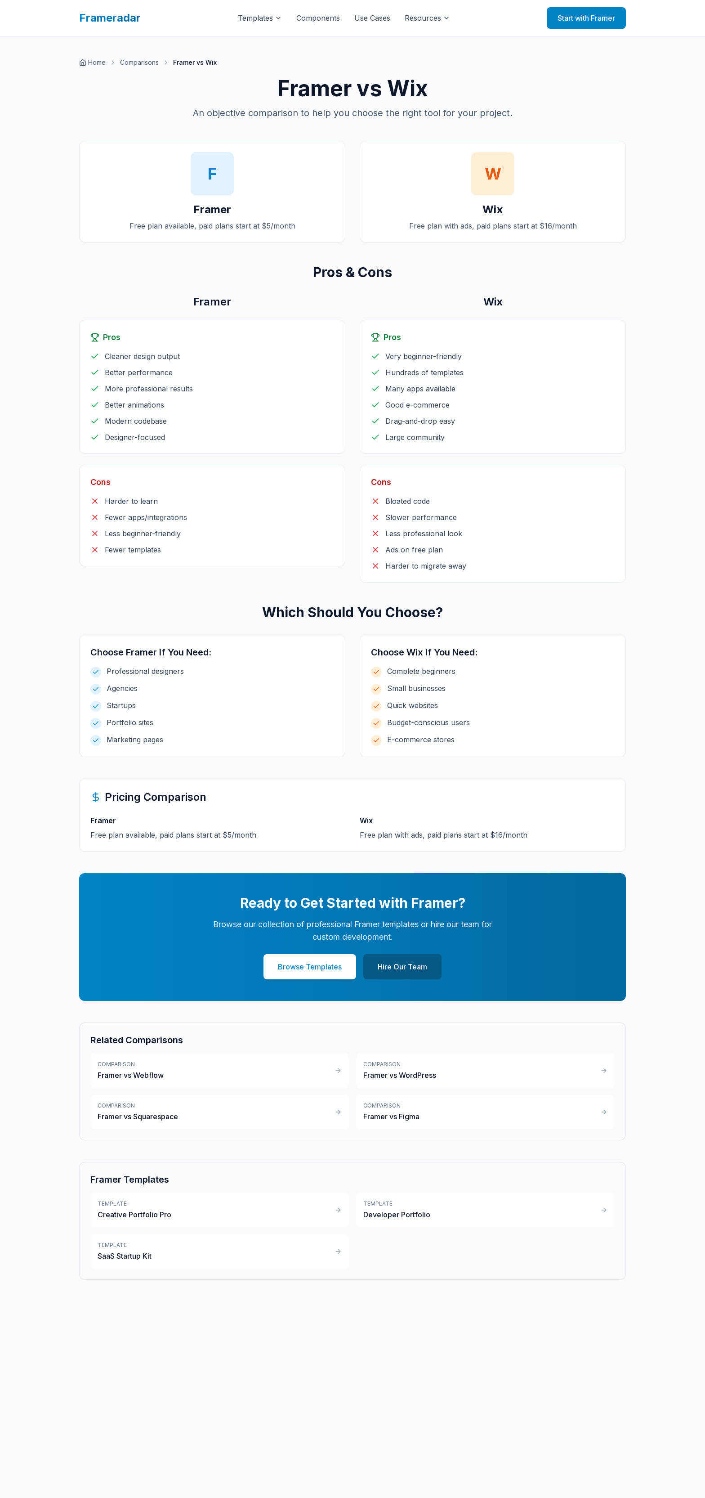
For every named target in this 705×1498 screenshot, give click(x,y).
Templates (260, 17)
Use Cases (372, 17)
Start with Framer (586, 17)
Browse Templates (310, 966)
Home (92, 62)
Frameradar (110, 17)
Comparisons (139, 62)
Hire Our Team (402, 966)
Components (318, 17)
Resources (427, 17)
